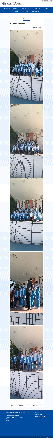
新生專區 (45, 8)
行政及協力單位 (26, 8)
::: (9, 14)
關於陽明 (6, 8)
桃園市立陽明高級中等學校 (46, 0)
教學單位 (15, 8)
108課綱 (16, 11)
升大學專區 (25, 11)
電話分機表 (37, 413)
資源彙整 (36, 8)
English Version (36, 11)
